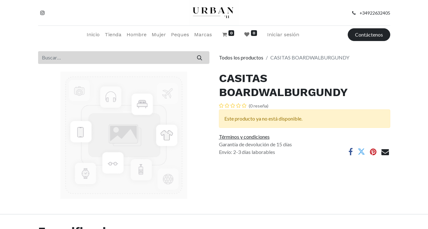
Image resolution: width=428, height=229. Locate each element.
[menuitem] (93, 34)
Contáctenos (369, 34)
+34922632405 (374, 13)
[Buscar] (199, 57)
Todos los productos (241, 57)
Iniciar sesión (283, 34)
